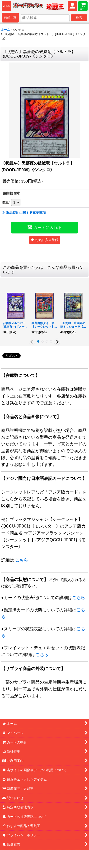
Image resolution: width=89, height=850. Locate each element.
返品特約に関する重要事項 (24, 213)
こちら (21, 560)
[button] (44, 240)
